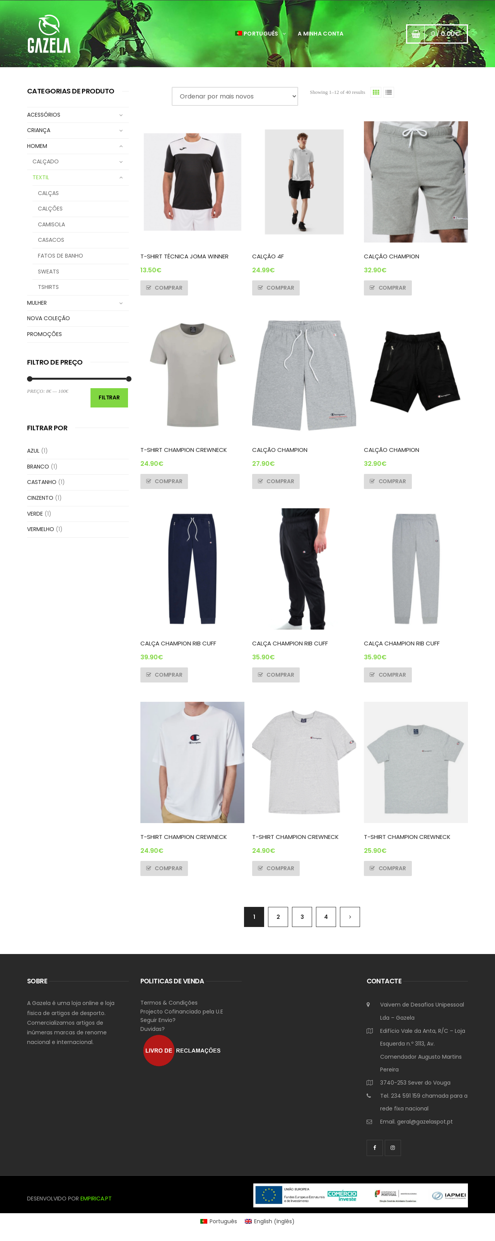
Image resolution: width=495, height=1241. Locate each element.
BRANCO (38, 466)
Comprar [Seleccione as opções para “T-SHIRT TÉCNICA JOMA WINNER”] (168, 288)
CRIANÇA (38, 130)
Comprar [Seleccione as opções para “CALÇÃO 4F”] (280, 288)
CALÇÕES (50, 208)
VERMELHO (40, 529)
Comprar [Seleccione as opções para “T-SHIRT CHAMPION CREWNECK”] (168, 481)
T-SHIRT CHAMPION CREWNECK (183, 450)
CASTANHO (41, 482)
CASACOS (51, 240)
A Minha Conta (321, 33)
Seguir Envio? (158, 1020)
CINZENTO (40, 498)
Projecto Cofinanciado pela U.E (181, 1011)
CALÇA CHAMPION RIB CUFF (178, 643)
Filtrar (109, 397)
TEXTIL (40, 177)
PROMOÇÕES (44, 334)
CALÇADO (45, 161)
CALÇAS (48, 193)
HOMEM (37, 146)
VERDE (35, 514)
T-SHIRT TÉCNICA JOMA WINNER (184, 256)
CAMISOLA (51, 224)
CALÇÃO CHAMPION (391, 256)
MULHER (37, 303)
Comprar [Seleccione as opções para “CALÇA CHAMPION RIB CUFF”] (168, 675)
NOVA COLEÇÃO (48, 318)
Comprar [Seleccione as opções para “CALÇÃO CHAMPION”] (392, 288)
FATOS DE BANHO (60, 256)
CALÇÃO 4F (268, 256)
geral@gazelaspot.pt (425, 1122)
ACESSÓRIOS (43, 115)
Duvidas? (152, 1029)
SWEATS (48, 271)
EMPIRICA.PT (96, 1198)
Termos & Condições (169, 1003)
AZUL (33, 451)
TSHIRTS (48, 287)
